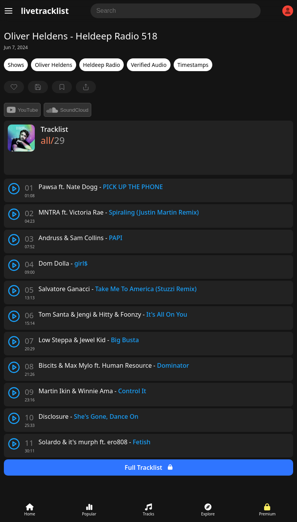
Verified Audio (148, 64)
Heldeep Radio (101, 64)
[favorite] (14, 87)
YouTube (22, 109)
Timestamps (193, 64)
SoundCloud (67, 110)
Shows (16, 64)
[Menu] (8, 10)
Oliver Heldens (53, 64)
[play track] (14, 189)
